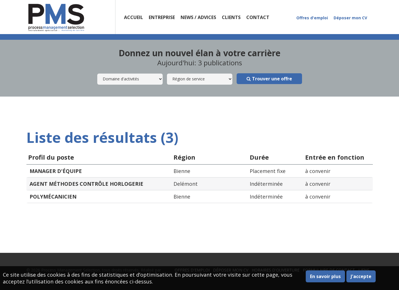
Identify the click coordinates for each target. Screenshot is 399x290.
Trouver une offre (269, 79)
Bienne (181, 171)
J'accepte (361, 276)
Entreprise (162, 17)
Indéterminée (266, 183)
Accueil (133, 17)
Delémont (185, 183)
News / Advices (198, 17)
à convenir (317, 171)
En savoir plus (325, 276)
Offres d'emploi (312, 17)
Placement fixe (268, 171)
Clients (231, 17)
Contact (257, 17)
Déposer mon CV (350, 17)
